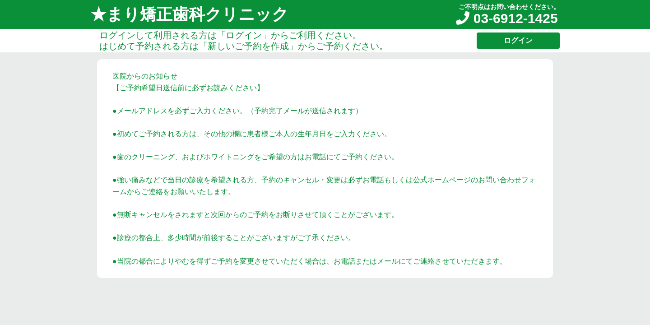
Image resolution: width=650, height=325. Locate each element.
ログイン (518, 40)
